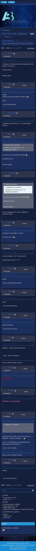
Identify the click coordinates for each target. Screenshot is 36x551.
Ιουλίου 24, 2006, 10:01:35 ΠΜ (9, 466)
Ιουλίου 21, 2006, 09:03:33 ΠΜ (9, 374)
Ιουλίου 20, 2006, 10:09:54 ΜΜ (9, 119)
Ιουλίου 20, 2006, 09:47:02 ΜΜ (9, 90)
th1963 (10, 53)
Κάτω (3, 48)
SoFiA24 (11, 390)
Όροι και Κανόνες (21, 543)
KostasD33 (7, 519)
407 (18, 48)
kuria (10, 337)
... (16, 48)
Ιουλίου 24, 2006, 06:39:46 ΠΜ (9, 420)
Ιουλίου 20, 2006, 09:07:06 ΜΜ (9, 60)
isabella (11, 367)
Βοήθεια (14, 543)
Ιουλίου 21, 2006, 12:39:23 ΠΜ (9, 321)
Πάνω (3, 485)
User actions (31, 48)
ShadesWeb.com (22, 549)
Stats (4, 490)
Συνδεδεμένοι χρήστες (12, 512)
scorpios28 (12, 113)
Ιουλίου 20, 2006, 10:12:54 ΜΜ (9, 140)
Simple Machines (22, 547)
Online (4, 524)
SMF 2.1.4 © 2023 (14, 547)
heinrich (11, 268)
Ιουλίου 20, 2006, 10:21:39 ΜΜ (9, 179)
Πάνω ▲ (28, 543)
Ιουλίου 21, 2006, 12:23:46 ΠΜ (9, 298)
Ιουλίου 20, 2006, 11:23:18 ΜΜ (9, 275)
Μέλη (6, 495)
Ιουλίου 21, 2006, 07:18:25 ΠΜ (9, 343)
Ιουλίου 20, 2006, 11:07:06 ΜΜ (9, 252)
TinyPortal (8, 543)
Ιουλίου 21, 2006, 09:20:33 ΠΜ (9, 397)
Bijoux (10, 84)
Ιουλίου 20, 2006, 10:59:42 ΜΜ (9, 229)
